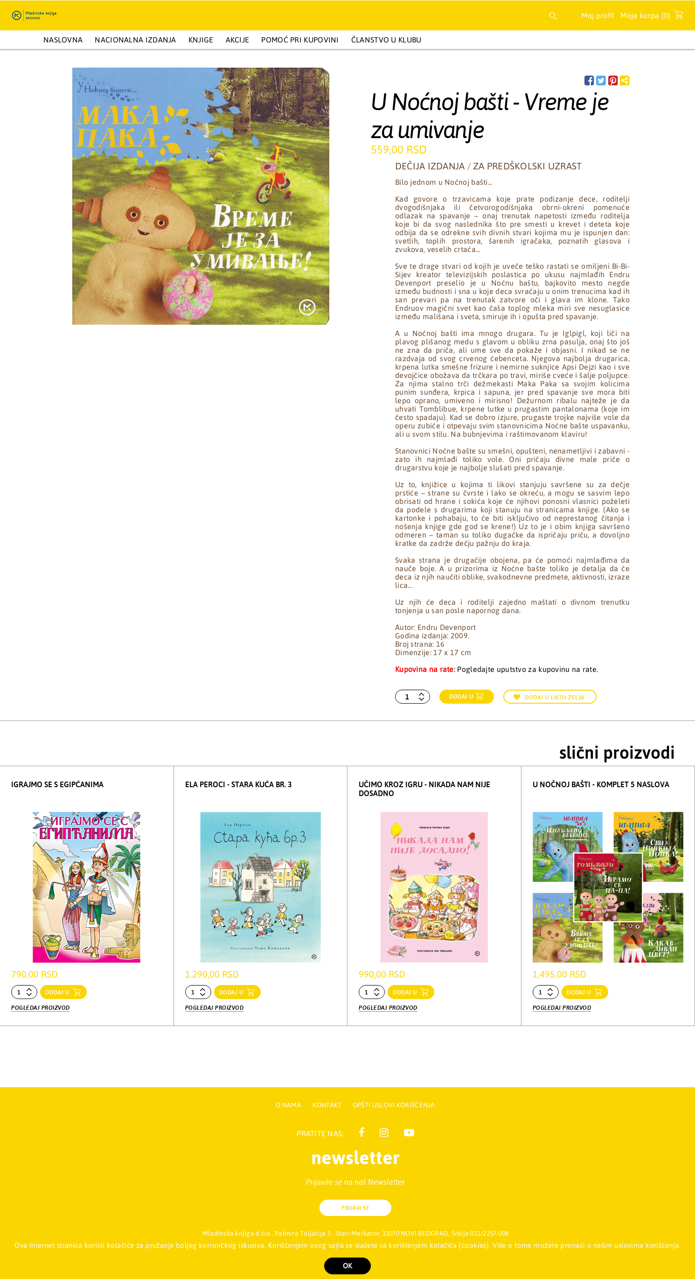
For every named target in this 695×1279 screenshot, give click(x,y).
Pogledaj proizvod (40, 1007)
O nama (288, 1105)
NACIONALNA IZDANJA (135, 39)
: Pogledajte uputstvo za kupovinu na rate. (496, 669)
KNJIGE (201, 39)
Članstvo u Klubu (386, 39)
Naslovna (63, 39)
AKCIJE (238, 39)
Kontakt (328, 1105)
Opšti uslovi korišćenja (394, 1105)
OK (347, 1266)
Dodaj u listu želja (549, 697)
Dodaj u (461, 696)
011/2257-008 (489, 1233)
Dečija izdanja (430, 166)
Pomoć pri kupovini (300, 39)
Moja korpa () (649, 17)
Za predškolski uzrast (527, 166)
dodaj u (58, 992)
